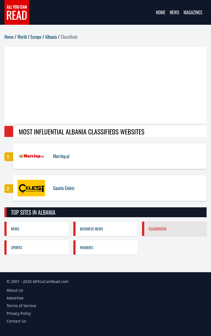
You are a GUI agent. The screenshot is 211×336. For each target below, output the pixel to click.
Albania (51, 37)
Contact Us (16, 321)
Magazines (193, 12)
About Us (15, 290)
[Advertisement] (105, 85)
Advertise (15, 298)
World (22, 37)
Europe (35, 37)
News (174, 12)
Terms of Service (21, 305)
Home (160, 12)
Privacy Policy (19, 313)
